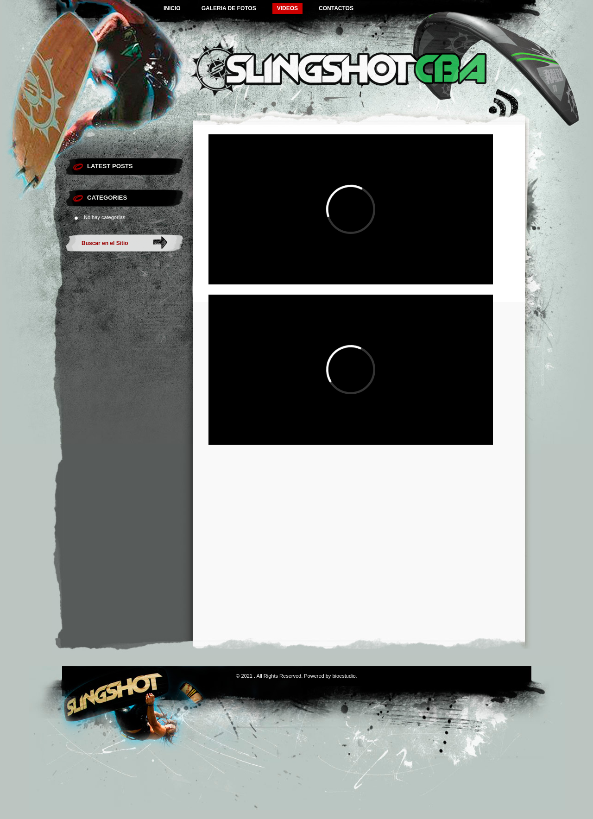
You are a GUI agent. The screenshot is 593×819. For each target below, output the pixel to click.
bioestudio (343, 676)
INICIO (172, 8)
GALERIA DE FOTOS (229, 8)
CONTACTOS (336, 8)
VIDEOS (287, 8)
